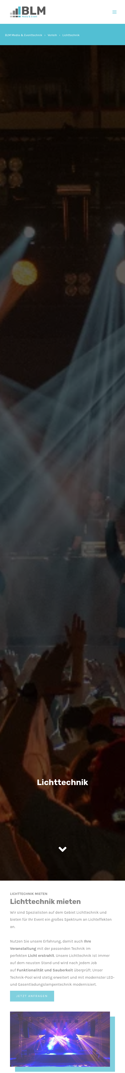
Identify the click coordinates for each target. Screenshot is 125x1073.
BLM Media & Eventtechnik (23, 35)
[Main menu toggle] (114, 12)
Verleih (52, 35)
